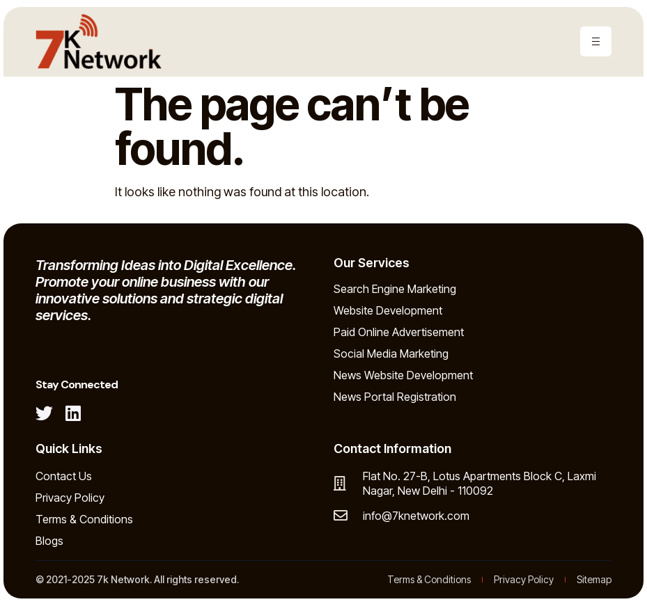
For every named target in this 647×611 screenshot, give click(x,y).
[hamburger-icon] (595, 41)
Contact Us (64, 476)
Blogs (49, 541)
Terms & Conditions (84, 519)
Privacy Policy (70, 498)
